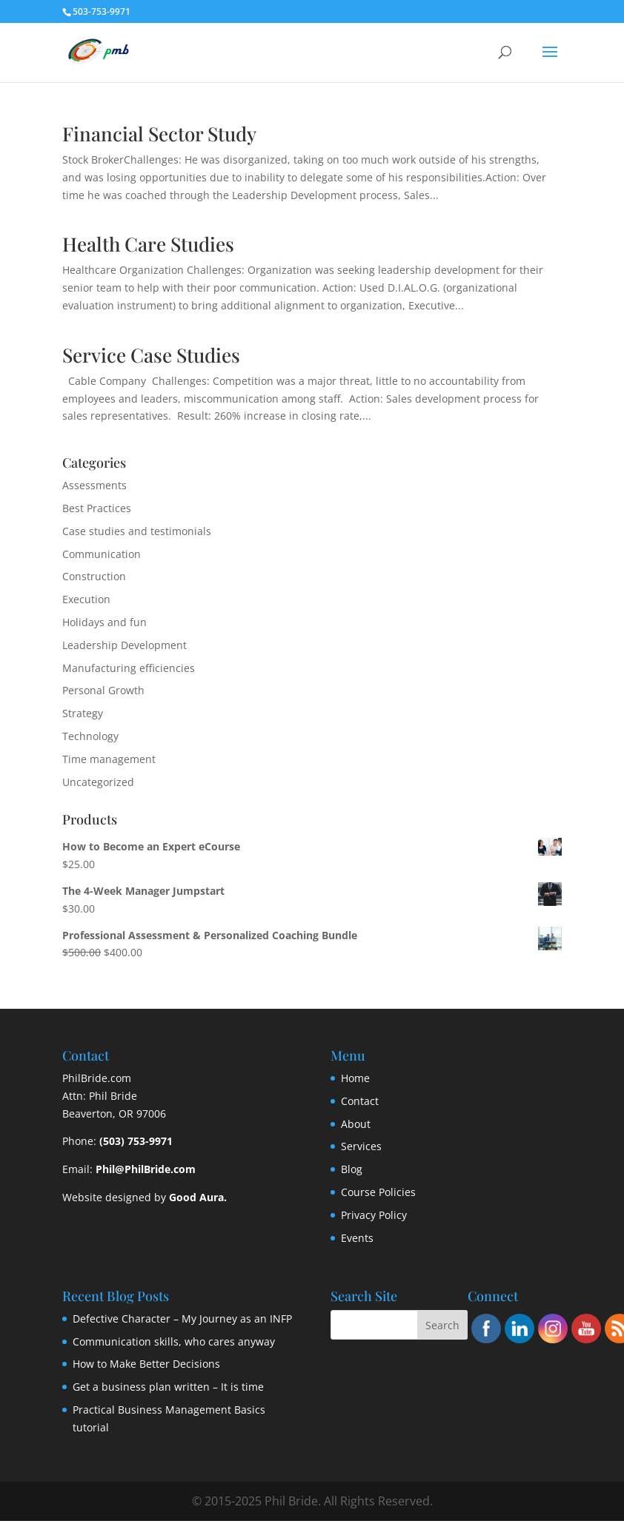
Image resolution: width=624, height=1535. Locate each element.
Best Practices (96, 508)
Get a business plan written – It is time (168, 1387)
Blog (351, 1169)
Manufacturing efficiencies (128, 668)
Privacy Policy (374, 1215)
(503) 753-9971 (136, 1141)
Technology (90, 736)
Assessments (94, 485)
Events (357, 1238)
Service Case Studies (151, 355)
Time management (109, 759)
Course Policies (378, 1192)
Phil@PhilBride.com (146, 1169)
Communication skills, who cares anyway (174, 1341)
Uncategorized (98, 782)
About (356, 1124)
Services (361, 1146)
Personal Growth (103, 690)
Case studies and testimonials (136, 531)
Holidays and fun (104, 622)
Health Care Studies (148, 244)
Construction (94, 576)
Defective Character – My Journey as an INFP (182, 1318)
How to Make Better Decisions (146, 1364)
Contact (360, 1101)
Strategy (82, 713)
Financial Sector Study (159, 134)
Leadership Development (124, 645)
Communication (101, 554)
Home (355, 1078)
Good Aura (196, 1197)
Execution (86, 599)
